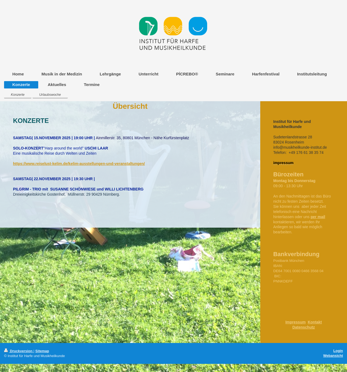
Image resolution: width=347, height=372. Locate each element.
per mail (318, 217)
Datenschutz (303, 327)
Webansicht (333, 356)
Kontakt (315, 322)
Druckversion (18, 351)
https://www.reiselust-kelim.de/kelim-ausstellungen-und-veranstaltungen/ (79, 163)
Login (338, 351)
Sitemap (42, 351)
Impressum (295, 322)
